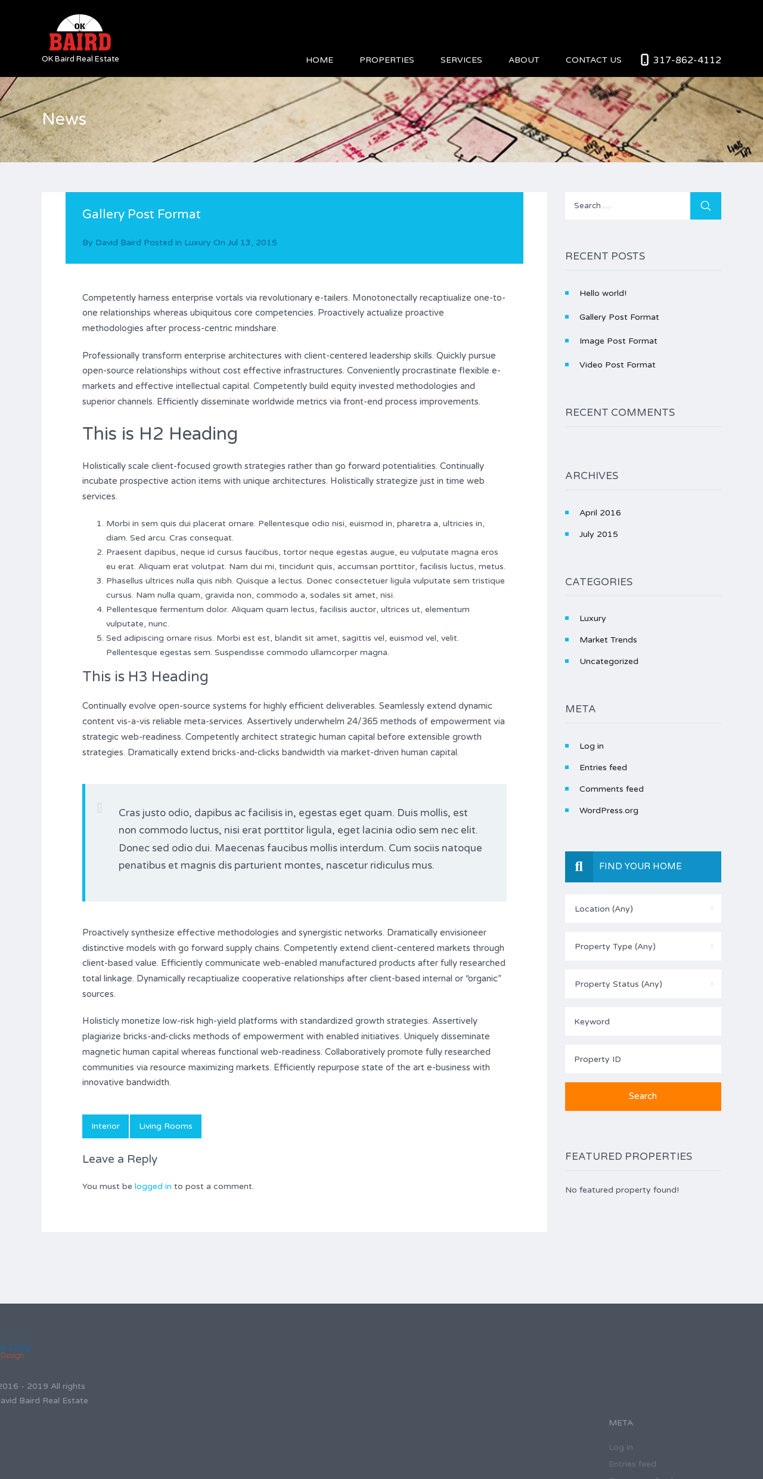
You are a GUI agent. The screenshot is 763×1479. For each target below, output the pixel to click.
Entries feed (603, 767)
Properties (386, 60)
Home (319, 60)
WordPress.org (608, 810)
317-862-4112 (687, 60)
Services (461, 60)
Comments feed (611, 789)
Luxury (197, 242)
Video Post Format (617, 365)
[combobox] (643, 908)
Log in (591, 746)
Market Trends (608, 640)
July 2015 (598, 534)
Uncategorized (608, 661)
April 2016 (600, 513)
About (523, 60)
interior (105, 1126)
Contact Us (594, 60)
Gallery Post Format (619, 317)
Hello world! (602, 293)
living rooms (166, 1126)
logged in (153, 1186)
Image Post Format (618, 341)
